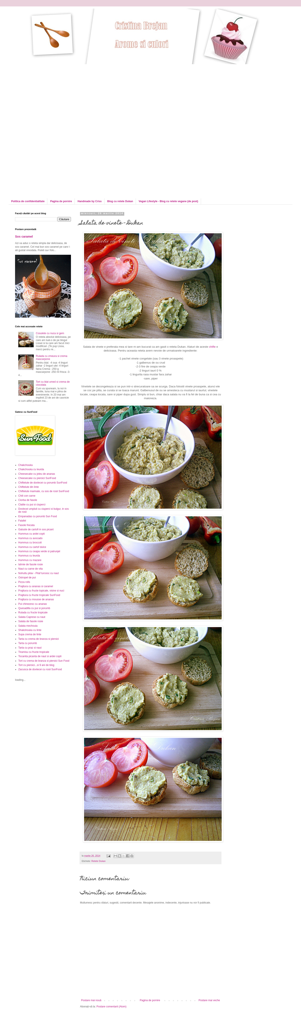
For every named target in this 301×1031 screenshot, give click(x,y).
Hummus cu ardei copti (31, 533)
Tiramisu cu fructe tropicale (33, 651)
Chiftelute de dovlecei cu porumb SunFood (42, 482)
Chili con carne (26, 495)
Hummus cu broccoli (30, 542)
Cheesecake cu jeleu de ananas (36, 473)
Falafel (22, 520)
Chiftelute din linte (28, 486)
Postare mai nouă (91, 1000)
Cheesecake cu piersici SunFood (37, 478)
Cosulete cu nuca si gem (50, 333)
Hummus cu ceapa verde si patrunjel (39, 551)
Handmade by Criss (90, 201)
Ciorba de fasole (27, 500)
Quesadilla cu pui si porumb (34, 608)
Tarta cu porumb (27, 643)
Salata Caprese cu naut (31, 617)
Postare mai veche (209, 1000)
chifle (212, 346)
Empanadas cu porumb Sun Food (37, 516)
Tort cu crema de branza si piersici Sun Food (43, 660)
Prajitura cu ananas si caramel (35, 586)
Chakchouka (25, 465)
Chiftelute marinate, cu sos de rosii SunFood (43, 491)
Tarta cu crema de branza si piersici (38, 638)
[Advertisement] (51, 94)
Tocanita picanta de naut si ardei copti (39, 656)
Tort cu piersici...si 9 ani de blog (36, 665)
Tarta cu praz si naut (29, 647)
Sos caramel (24, 236)
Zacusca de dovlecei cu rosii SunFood (40, 669)
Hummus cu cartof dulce (32, 547)
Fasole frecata (26, 525)
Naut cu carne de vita (30, 568)
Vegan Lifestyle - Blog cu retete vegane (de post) (168, 201)
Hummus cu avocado (30, 538)
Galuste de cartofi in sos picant (36, 529)
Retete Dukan (98, 861)
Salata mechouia (27, 625)
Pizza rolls (24, 582)
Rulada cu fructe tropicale (33, 612)
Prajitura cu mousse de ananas (36, 599)
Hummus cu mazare (29, 560)
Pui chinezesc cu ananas (32, 603)
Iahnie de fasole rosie (30, 564)
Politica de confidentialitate (28, 201)
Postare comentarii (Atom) (111, 1006)
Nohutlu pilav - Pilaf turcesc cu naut (38, 573)
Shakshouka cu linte (29, 630)
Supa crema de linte (29, 634)
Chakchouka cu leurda (31, 469)
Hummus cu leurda (29, 555)
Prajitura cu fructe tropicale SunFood (39, 595)
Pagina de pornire (61, 201)
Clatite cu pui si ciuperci (31, 504)
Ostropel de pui (27, 577)
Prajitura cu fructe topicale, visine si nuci (41, 590)
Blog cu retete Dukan (120, 201)
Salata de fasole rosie (30, 621)
